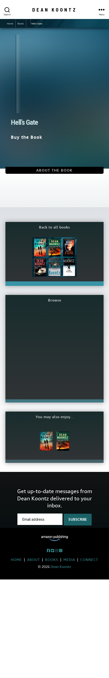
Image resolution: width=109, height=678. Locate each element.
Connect (89, 559)
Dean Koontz (54, 9)
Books (21, 23)
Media (69, 559)
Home (10, 23)
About (33, 559)
